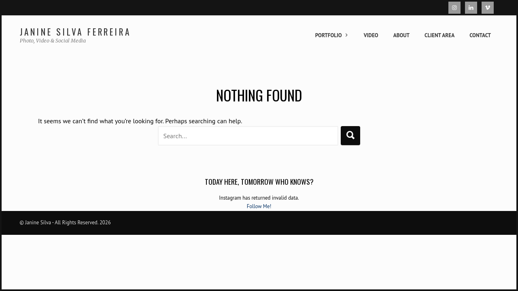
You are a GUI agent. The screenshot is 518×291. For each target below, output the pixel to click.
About (401, 35)
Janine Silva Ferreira (75, 31)
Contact (480, 35)
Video (371, 35)
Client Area (439, 35)
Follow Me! (259, 206)
